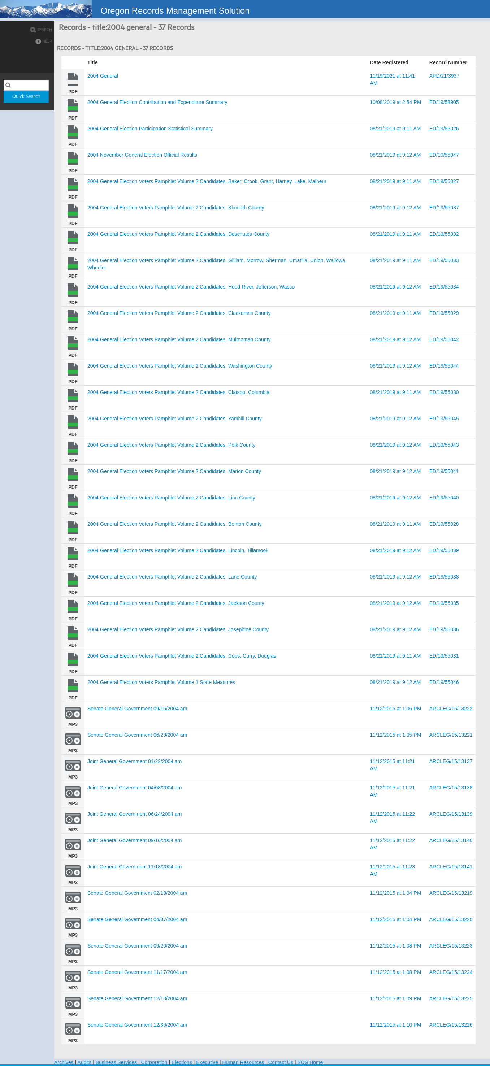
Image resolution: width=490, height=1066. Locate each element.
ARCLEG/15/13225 (451, 998)
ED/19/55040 (444, 497)
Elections (182, 1062)
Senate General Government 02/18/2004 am (137, 893)
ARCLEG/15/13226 (451, 1025)
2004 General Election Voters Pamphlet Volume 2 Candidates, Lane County (172, 577)
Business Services (116, 1062)
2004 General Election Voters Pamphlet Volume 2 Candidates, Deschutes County (178, 234)
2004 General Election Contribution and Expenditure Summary (157, 102)
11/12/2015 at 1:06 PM (395, 708)
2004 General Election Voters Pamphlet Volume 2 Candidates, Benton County (174, 524)
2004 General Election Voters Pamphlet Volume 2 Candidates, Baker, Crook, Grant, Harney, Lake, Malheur (206, 181)
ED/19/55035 (444, 603)
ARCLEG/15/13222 (451, 708)
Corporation (154, 1062)
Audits (84, 1062)
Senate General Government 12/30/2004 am (137, 1025)
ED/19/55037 (444, 208)
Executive (207, 1062)
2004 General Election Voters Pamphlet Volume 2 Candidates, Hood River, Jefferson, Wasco (191, 287)
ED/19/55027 (444, 181)
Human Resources (243, 1062)
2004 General (102, 76)
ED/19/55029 (444, 313)
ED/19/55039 (444, 550)
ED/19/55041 (444, 471)
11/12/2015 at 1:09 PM (395, 998)
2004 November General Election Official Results (142, 155)
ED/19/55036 (444, 629)
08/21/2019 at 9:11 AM (395, 128)
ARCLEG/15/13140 (451, 840)
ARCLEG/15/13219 (451, 893)
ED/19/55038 (444, 577)
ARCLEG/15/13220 (451, 919)
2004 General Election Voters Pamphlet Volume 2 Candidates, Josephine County (178, 629)
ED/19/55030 (444, 392)
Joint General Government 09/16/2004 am (134, 840)
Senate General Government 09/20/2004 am (137, 946)
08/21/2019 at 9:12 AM (395, 155)
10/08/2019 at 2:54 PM (395, 102)
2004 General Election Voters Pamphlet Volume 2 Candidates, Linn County (171, 497)
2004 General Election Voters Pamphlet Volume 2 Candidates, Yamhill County (174, 418)
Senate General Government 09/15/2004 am (137, 708)
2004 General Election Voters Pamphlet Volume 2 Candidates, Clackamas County (178, 313)
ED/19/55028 (444, 524)
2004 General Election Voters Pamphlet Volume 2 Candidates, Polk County (171, 445)
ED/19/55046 (444, 682)
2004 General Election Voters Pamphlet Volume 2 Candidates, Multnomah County (178, 339)
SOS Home (310, 1062)
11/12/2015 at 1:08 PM (395, 946)
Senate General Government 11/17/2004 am (137, 972)
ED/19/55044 (444, 366)
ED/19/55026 (444, 128)
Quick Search (26, 97)
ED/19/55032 (444, 234)
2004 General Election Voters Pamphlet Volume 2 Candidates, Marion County (174, 471)
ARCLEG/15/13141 (451, 867)
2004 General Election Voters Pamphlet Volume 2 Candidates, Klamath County (175, 208)
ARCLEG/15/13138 (451, 787)
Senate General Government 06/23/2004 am (137, 735)
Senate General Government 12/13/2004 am (137, 998)
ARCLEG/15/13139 (451, 814)
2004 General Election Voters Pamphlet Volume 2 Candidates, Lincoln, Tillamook (177, 550)
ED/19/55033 (444, 260)
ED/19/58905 (444, 102)
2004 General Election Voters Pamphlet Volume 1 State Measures (161, 682)
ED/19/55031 (444, 656)
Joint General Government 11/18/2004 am (134, 867)
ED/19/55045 (444, 418)
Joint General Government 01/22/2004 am (134, 761)
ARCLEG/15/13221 (451, 735)
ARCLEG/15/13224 (451, 972)
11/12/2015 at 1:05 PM (395, 735)
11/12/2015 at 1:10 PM (395, 1025)
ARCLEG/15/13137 (451, 761)
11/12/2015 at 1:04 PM (395, 893)
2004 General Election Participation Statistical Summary (150, 128)
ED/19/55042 (444, 339)
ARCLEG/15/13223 (451, 946)
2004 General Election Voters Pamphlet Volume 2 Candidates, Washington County (179, 366)
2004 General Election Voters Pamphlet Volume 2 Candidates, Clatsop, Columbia (178, 392)
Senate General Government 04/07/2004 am (137, 919)
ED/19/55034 (444, 287)
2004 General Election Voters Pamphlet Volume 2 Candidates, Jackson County (175, 603)
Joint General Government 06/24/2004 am (134, 814)
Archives (64, 1062)
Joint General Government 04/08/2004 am (134, 787)
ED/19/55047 (444, 155)
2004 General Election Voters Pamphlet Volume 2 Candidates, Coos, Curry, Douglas (181, 656)
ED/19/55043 (444, 445)
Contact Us (280, 1062)
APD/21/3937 (444, 76)
